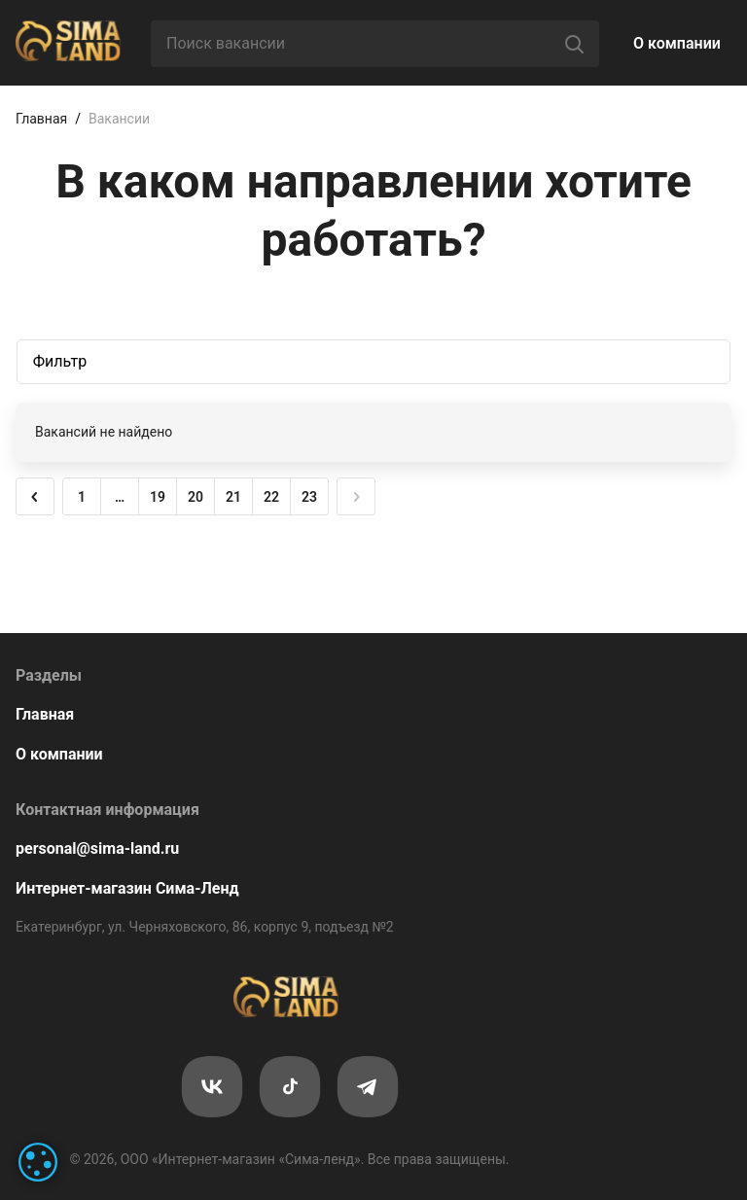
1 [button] (82, 497)
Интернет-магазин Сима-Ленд (127, 888)
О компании (677, 43)
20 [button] (195, 497)
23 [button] (309, 497)
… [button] (119, 497)
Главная (41, 118)
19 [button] (157, 497)
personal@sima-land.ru (97, 848)
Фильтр (60, 361)
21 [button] (233, 497)
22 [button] (271, 497)
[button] (35, 496)
